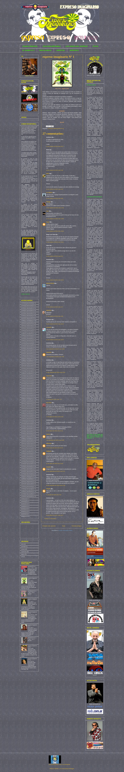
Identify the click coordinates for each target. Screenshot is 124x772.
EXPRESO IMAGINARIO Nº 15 (28, 338)
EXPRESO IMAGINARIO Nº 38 (28, 396)
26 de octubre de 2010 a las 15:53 (55, 280)
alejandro (48, 310)
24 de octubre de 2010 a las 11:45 (55, 207)
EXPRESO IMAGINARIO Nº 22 (28, 356)
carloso (48, 434)
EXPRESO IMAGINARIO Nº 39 (28, 398)
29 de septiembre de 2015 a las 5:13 (55, 471)
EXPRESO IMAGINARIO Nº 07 (28, 318)
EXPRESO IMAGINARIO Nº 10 (28, 325)
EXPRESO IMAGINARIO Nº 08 (28, 320)
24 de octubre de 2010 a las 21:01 (55, 242)
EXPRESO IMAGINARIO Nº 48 (28, 421)
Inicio (63, 526)
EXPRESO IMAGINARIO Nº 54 (28, 436)
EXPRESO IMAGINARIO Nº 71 (28, 478)
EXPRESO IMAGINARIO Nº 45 (28, 413)
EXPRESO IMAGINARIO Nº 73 (28, 483)
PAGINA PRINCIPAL (30, 46)
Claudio (48, 488)
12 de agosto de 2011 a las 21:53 (54, 416)
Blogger (72, 768)
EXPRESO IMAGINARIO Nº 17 (28, 343)
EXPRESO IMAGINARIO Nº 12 (28, 330)
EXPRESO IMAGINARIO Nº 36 (28, 391)
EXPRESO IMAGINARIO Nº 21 (28, 353)
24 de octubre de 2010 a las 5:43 (54, 189)
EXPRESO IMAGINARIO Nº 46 (28, 416)
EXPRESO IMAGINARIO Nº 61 (28, 453)
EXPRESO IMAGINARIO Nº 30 (28, 376)
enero (22, 544)
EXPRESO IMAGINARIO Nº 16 (28, 340)
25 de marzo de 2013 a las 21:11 (54, 430)
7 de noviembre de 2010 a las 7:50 (55, 356)
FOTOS (95, 46)
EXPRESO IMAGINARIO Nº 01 (56, 128)
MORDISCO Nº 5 (25, 509)
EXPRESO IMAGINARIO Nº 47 (28, 418)
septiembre (23, 551)
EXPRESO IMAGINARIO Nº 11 (28, 328)
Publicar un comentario (50, 518)
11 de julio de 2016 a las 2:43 (53, 494)
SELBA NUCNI (50, 283)
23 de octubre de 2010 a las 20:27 (55, 146)
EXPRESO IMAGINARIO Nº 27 (28, 368)
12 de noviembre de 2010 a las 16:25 (55, 372)
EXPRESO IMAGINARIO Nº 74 (28, 486)
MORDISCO (74, 50)
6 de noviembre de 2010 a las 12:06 (55, 349)
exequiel (48, 467)
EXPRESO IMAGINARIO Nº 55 (28, 438)
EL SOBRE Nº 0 (28, 50)
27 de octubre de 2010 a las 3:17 (54, 307)
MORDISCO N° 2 (32, 638)
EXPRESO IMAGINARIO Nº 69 (28, 473)
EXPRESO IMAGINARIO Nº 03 (28, 308)
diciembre (23, 546)
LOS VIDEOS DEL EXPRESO (77, 46)
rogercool (49, 375)
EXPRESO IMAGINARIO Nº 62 (28, 456)
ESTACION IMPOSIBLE (52, 46)
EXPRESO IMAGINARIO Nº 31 (28, 378)
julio (22, 556)
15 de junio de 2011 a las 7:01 (54, 399)
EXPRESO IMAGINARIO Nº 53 (28, 433)
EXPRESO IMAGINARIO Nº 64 (28, 461)
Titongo (48, 201)
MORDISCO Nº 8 (25, 516)
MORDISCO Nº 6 (25, 511)
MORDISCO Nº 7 (25, 514)
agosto (22, 554)
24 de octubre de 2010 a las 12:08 (55, 218)
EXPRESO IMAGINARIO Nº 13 (28, 333)
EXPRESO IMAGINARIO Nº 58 (28, 446)
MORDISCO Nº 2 (25, 501)
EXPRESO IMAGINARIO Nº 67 (28, 468)
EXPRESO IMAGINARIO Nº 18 (28, 346)
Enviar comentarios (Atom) (65, 530)
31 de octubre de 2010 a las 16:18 (55, 324)
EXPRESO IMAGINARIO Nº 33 (28, 383)
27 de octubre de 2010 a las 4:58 (54, 316)
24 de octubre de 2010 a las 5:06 (54, 170)
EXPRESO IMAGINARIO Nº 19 (28, 348)
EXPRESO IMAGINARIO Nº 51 (28, 428)
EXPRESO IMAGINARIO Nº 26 (28, 366)
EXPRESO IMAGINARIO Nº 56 (28, 441)
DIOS (47, 173)
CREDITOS (60, 50)
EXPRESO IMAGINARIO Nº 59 (28, 448)
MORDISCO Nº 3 (25, 504)
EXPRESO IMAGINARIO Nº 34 (28, 386)
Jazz (47, 211)
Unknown (48, 352)
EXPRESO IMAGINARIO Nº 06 (28, 315)
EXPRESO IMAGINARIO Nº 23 (28, 358)
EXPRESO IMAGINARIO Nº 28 (28, 371)
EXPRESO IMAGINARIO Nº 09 (28, 323)
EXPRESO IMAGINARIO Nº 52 (28, 431)
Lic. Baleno (49, 192)
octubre (23, 549)
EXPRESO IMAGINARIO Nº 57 (28, 443)
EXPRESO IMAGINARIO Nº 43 (28, 408)
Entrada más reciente (49, 526)
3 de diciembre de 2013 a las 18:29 (55, 440)
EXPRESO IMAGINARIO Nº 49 (28, 423)
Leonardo (48, 327)
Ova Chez (48, 402)
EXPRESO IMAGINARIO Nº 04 (28, 310)
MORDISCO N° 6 (32, 591)
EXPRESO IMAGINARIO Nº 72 (28, 481)
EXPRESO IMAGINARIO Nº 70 (28, 476)
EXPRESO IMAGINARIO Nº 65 (28, 463)
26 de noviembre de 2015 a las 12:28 (55, 485)
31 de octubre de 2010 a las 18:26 (55, 339)
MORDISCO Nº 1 (25, 499)
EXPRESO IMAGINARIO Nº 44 (28, 411)
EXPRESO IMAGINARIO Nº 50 (28, 426)
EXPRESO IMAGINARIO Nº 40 (28, 401)
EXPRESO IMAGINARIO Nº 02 (28, 305)
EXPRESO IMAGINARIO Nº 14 (28, 335)
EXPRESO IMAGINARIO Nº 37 (28, 393)
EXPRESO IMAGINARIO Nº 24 (28, 361)
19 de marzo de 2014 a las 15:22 (54, 447)
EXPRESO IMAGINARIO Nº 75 (28, 488)
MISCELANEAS (45, 50)
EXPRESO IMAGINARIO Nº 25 (28, 363)
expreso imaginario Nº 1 (58, 56)
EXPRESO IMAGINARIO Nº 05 (28, 313)
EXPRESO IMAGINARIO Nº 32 (28, 381)
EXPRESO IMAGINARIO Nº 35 (28, 388)
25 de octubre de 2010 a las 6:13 (54, 256)
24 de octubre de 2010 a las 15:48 (55, 231)
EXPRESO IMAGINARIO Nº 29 (28, 373)
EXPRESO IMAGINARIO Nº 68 (28, 471)
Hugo (47, 222)
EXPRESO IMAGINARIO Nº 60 (28, 451)
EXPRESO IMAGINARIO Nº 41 (28, 403)
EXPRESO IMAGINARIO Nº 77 (28, 494)
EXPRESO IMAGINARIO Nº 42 (28, 406)
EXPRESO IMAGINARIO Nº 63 (28, 458)
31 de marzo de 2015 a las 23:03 (54, 463)
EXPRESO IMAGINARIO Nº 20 (28, 351)
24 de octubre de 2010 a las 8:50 (54, 198)
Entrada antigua (77, 526)
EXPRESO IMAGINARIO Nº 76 (28, 491)
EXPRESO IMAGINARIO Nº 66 (28, 466)
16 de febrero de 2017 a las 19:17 (54, 515)
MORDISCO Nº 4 (25, 506)
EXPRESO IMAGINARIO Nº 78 (28, 496)
